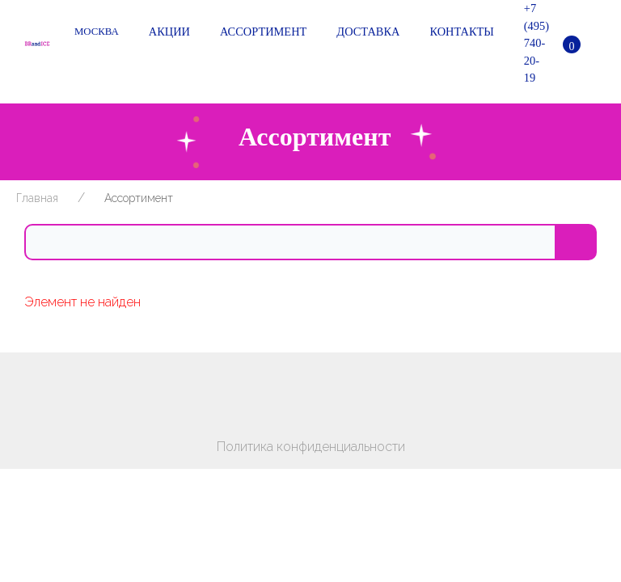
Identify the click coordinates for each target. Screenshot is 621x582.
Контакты (458, 32)
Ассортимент (260, 32)
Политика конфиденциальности (311, 446)
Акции (166, 32)
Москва (96, 31)
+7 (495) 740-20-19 (533, 43)
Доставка (365, 32)
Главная (37, 198)
